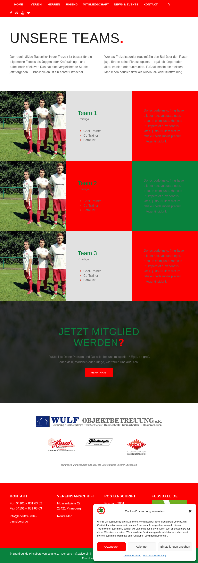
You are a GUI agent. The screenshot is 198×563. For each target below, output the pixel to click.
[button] (190, 511)
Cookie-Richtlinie (132, 555)
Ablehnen (142, 546)
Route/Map (64, 516)
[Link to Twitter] (28, 13)
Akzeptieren (111, 546)
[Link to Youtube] (23, 13)
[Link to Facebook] (11, 13)
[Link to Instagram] (17, 13)
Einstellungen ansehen (175, 546)
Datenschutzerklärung (154, 555)
